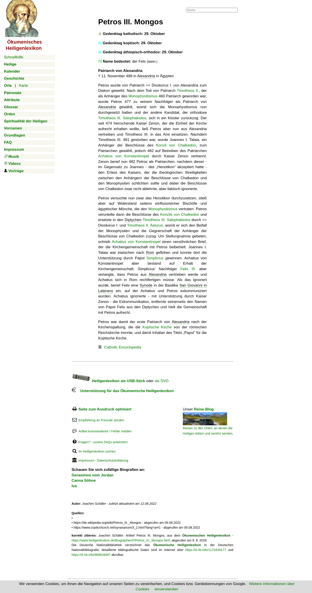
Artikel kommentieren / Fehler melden (105, 431)
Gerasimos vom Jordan (92, 475)
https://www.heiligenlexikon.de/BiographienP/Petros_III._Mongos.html (121, 540)
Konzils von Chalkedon (179, 214)
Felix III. (188, 269)
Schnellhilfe (13, 57)
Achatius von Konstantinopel (123, 156)
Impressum (86, 460)
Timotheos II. (188, 91)
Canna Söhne (84, 480)
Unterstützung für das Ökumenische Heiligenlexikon (123, 391)
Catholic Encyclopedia (122, 347)
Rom (150, 252)
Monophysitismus (143, 96)
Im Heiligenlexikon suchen (97, 451)
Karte (23, 85)
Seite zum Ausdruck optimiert (104, 409)
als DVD (161, 381)
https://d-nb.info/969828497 (91, 554)
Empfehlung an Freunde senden (101, 420)
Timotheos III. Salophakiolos (122, 118)
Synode (146, 285)
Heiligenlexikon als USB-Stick (108, 381)
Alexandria (146, 76)
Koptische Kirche (157, 327)
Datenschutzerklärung (112, 460)
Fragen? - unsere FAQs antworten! (103, 442)
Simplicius (155, 258)
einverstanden (166, 589)
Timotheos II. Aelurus (145, 225)
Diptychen (133, 220)
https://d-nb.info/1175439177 (205, 550)
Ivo (74, 486)
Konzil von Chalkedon (176, 145)
